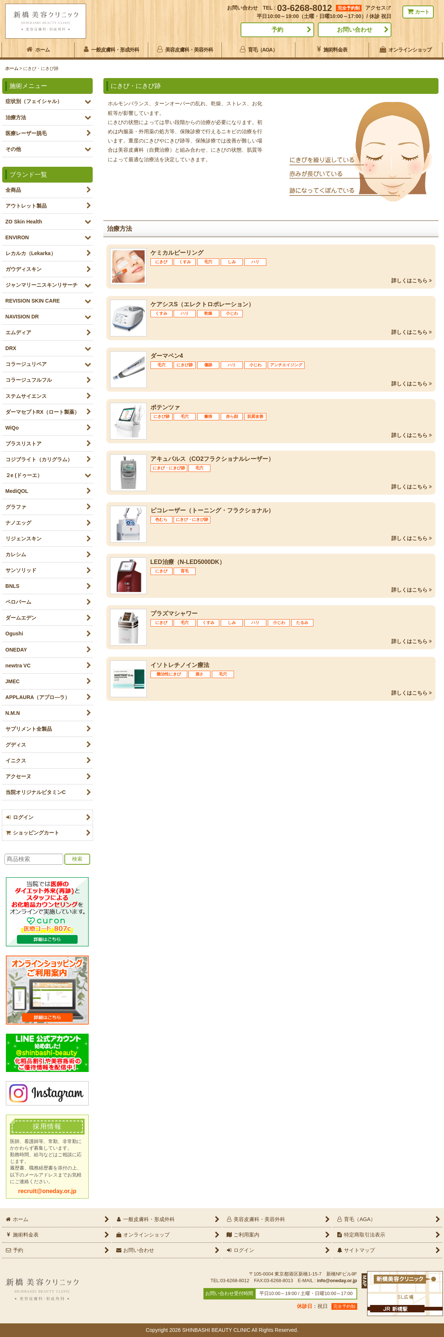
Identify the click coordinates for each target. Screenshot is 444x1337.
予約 (277, 30)
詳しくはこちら (411, 280)
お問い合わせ (354, 30)
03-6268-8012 (304, 8)
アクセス (378, 8)
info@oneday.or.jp (337, 1280)
